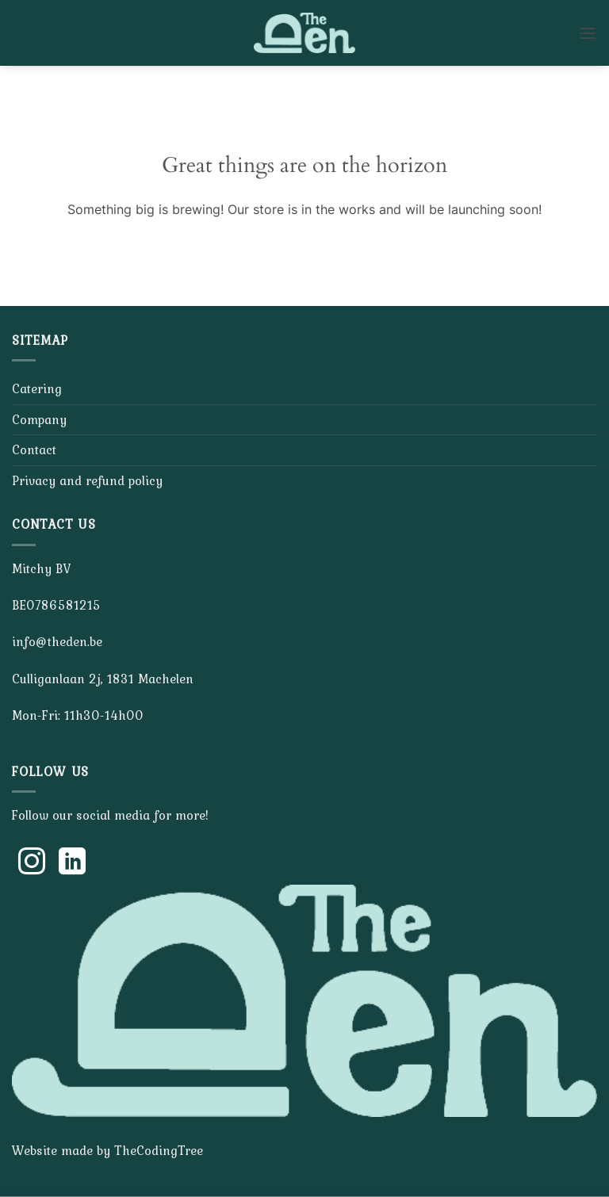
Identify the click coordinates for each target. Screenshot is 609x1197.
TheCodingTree (158, 1150)
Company (39, 419)
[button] (587, 32)
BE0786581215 (56, 604)
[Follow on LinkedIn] (72, 863)
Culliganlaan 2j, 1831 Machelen (102, 678)
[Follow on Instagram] (31, 863)
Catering (37, 388)
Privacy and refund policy (87, 480)
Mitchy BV (41, 568)
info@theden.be (57, 641)
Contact (34, 449)
